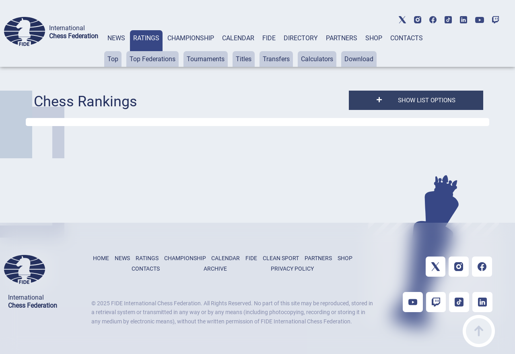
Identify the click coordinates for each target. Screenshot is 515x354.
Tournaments (206, 59)
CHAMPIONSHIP (190, 38)
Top (112, 59)
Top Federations (152, 59)
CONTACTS (406, 38)
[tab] (116, 48)
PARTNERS (341, 38)
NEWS (116, 38)
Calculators (317, 59)
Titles (243, 59)
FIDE (269, 38)
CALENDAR (238, 38)
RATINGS (146, 38)
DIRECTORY (301, 38)
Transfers (276, 59)
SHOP (373, 38)
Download (358, 59)
